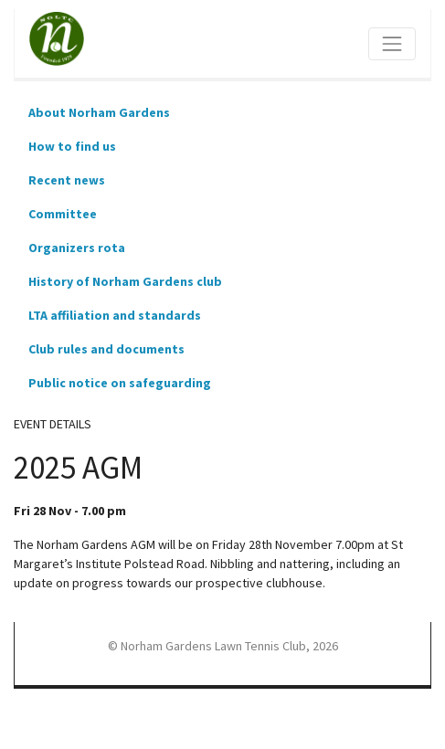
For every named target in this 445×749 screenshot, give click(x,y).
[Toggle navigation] (392, 43)
